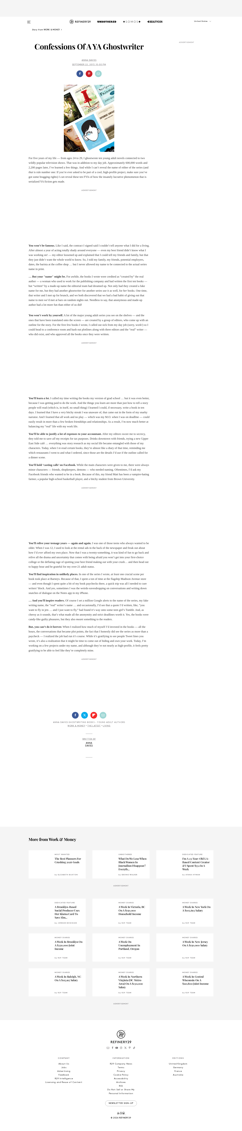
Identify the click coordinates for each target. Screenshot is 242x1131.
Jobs (64, 1067)
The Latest (94, 726)
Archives (121, 1082)
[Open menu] (29, 20)
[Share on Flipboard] (93, 715)
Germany (178, 1067)
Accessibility (121, 1079)
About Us (63, 1064)
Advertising (63, 1071)
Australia (178, 1075)
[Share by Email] (98, 73)
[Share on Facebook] (79, 73)
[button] (197, 24)
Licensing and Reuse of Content (63, 1082)
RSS (121, 1086)
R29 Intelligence (64, 1079)
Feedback (63, 1075)
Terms (121, 1067)
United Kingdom (178, 1064)
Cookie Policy (120, 1075)
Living (106, 726)
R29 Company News (121, 1064)
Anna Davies (89, 60)
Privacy (121, 1071)
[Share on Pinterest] (89, 73)
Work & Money (76, 726)
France (178, 1071)
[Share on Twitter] (84, 715)
